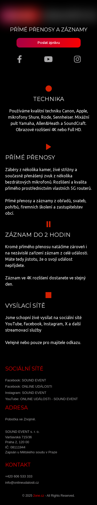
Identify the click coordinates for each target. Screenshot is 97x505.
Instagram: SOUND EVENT (25, 393)
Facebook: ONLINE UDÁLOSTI (28, 386)
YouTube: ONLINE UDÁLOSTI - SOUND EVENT (41, 399)
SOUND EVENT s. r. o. (22, 432)
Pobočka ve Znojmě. (20, 419)
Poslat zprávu (49, 43)
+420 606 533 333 (18, 476)
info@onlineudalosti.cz (22, 482)
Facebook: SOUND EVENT (25, 380)
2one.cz (38, 495)
